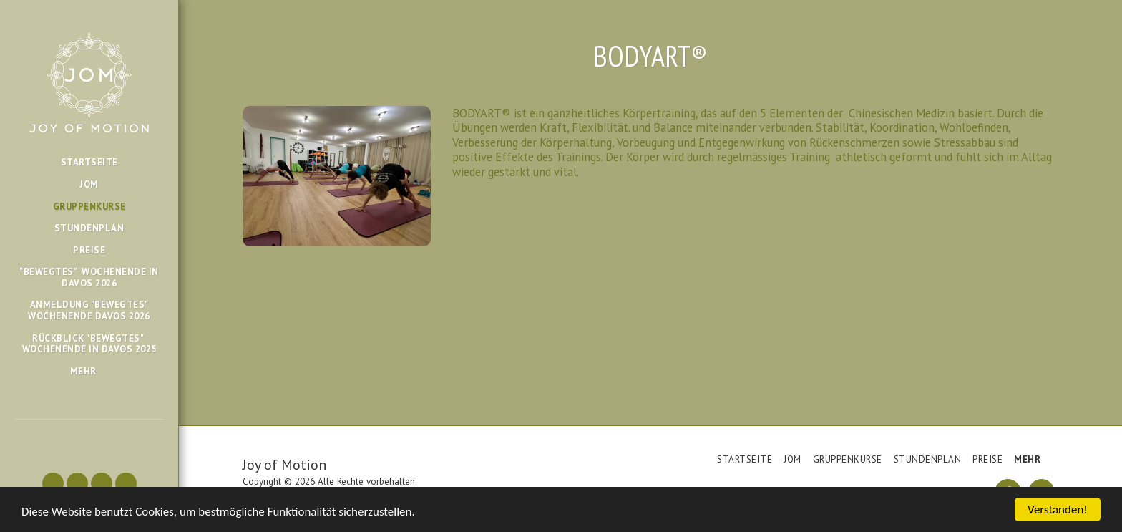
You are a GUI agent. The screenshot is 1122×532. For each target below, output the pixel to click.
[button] (53, 483)
